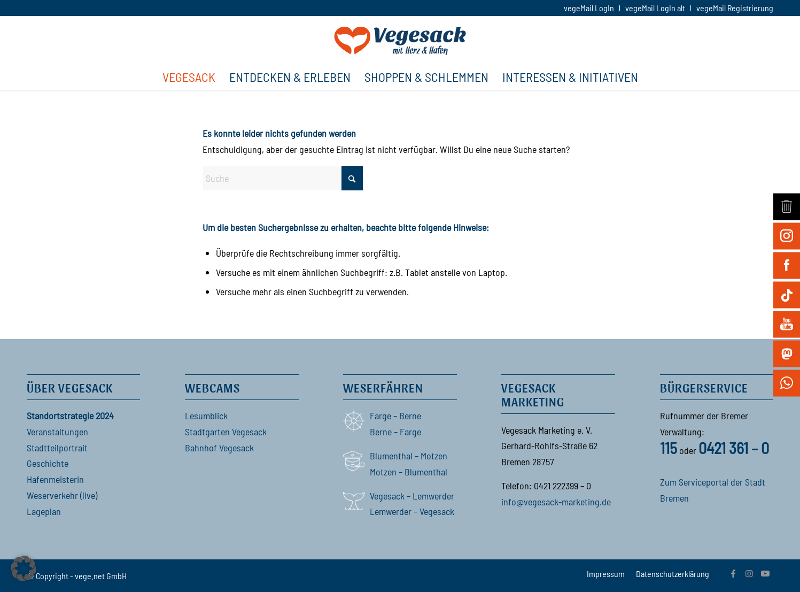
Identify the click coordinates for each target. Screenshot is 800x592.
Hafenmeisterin (55, 479)
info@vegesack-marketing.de (556, 502)
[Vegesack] (400, 40)
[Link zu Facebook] (733, 573)
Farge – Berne (395, 415)
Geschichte (47, 463)
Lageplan (44, 511)
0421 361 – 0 (733, 447)
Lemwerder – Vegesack (412, 511)
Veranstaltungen (57, 431)
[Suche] (283, 178)
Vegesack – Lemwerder (412, 496)
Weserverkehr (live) (62, 495)
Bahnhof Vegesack (219, 447)
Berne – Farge (395, 431)
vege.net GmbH (101, 576)
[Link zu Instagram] (749, 573)
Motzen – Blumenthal (408, 472)
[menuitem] (589, 8)
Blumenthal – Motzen (408, 456)
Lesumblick (206, 415)
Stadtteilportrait (57, 447)
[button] (23, 568)
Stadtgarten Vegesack (226, 431)
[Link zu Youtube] (765, 573)
